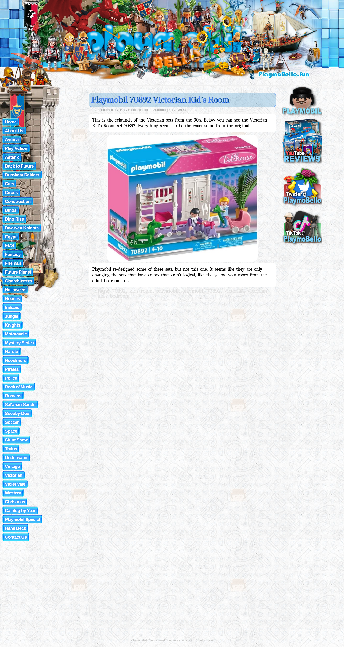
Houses (12, 298)
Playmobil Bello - (136, 109)
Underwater (16, 457)
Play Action (16, 148)
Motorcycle (16, 334)
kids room (141, 291)
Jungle (11, 316)
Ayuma (12, 139)
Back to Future (19, 166)
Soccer (12, 422)
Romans (13, 395)
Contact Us (16, 537)
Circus (11, 192)
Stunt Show (16, 440)
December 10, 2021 (170, 109)
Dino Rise (14, 219)
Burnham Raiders (22, 175)
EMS (9, 245)
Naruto (11, 351)
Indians (12, 307)
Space (11, 431)
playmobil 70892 (201, 291)
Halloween (15, 289)
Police (11, 378)
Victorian (13, 475)
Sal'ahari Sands (20, 404)
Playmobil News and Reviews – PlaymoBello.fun (172, 640)
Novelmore (15, 360)
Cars (9, 183)
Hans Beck (15, 528)
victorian (234, 291)
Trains (11, 448)
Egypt (10, 236)
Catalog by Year (20, 510)
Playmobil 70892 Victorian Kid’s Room (160, 100)
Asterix (12, 157)
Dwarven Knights (22, 228)
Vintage (12, 466)
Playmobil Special (22, 519)
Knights (12, 325)
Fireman (13, 263)
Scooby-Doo (17, 413)
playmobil (167, 291)
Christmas (15, 501)
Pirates (12, 369)
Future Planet (18, 272)
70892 (119, 291)
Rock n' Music (18, 387)
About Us (14, 130)
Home (10, 122)
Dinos (10, 210)
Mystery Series (19, 342)
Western (13, 493)
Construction (18, 201)
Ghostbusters (18, 281)
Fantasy (13, 254)
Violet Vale (15, 484)
